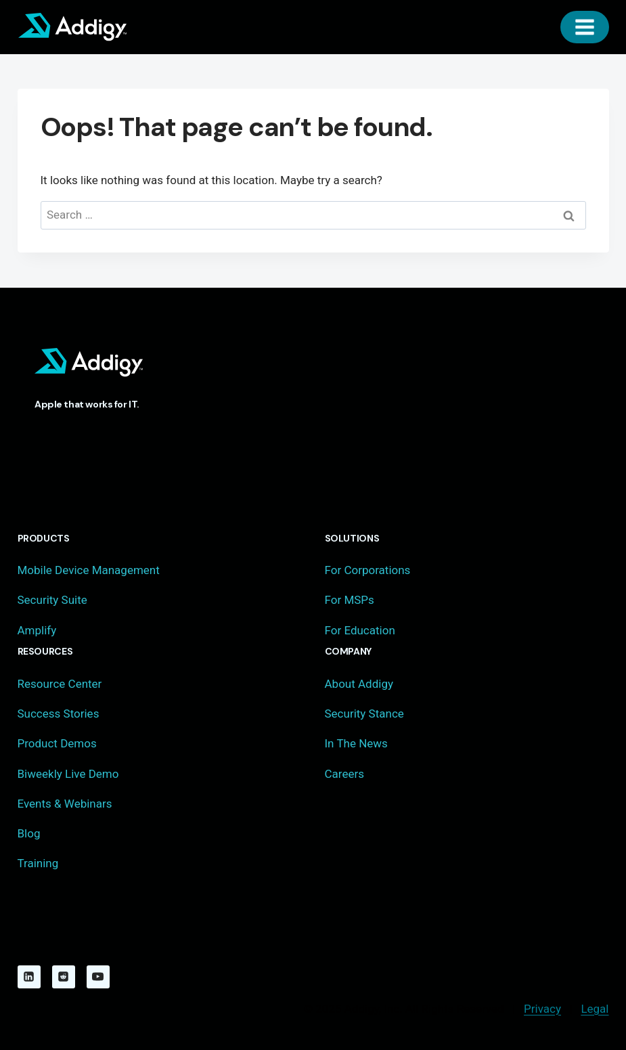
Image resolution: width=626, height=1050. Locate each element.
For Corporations (368, 570)
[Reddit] (63, 976)
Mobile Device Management (89, 570)
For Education (360, 630)
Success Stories (58, 713)
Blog (29, 833)
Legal (594, 1008)
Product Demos (57, 743)
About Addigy (359, 684)
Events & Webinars (65, 803)
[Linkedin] (29, 976)
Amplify (37, 630)
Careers (344, 774)
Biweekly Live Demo (68, 774)
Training (38, 863)
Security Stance (364, 713)
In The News (356, 743)
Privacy (542, 1008)
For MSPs (349, 600)
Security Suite (52, 600)
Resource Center (60, 684)
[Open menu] (584, 27)
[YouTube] (98, 976)
